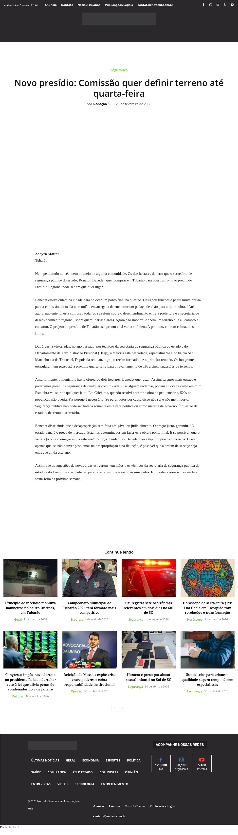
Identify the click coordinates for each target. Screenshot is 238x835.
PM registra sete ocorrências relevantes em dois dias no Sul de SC (148, 608)
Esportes (77, 620)
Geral (18, 620)
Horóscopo (195, 620)
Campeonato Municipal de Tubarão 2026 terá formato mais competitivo (89, 608)
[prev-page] (114, 708)
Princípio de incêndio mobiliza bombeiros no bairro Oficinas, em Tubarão (30, 608)
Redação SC (102, 104)
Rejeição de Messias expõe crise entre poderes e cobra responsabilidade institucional (89, 679)
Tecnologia (194, 691)
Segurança (119, 71)
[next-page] (122, 708)
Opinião (76, 691)
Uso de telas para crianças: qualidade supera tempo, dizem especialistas (208, 679)
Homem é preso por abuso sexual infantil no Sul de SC (148, 677)
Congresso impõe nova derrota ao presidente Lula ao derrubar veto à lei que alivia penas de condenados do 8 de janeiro (30, 682)
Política (17, 696)
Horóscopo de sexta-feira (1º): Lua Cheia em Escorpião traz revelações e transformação (207, 608)
